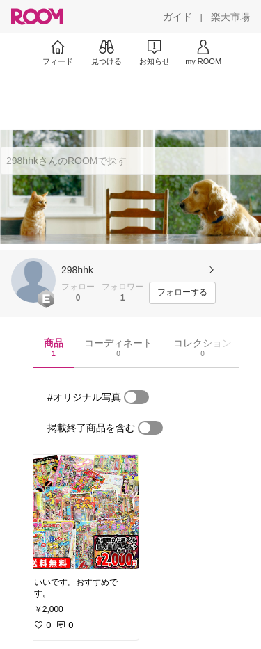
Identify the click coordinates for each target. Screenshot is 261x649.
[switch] (136, 397)
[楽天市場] (230, 16)
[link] (82, 512)
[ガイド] (177, 16)
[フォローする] (182, 293)
